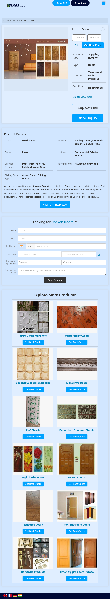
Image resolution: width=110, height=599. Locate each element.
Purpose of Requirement (10, 262)
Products (16, 20)
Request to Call (88, 108)
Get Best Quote (33, 342)
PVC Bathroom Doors (77, 524)
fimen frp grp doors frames (77, 572)
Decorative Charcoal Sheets (76, 430)
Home (6, 20)
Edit (77, 45)
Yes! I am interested (55, 204)
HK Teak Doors (77, 477)
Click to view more (82, 96)
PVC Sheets (33, 430)
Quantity (12, 254)
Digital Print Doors (33, 477)
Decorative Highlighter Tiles (33, 383)
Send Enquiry (88, 118)
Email (13, 238)
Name (13, 230)
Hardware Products (33, 572)
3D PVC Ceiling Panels (33, 335)
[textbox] (94, 37)
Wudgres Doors (33, 524)
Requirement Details (10, 271)
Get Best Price (92, 45)
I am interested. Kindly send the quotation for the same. (62, 271)
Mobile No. (11, 246)
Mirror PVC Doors (76, 383)
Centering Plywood (77, 335)
